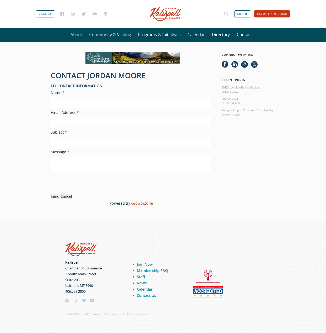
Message (58, 151)
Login (242, 13)
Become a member (272, 13)
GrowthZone (142, 203)
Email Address (63, 112)
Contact (244, 34)
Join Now (145, 264)
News (142, 282)
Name (56, 92)
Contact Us (146, 295)
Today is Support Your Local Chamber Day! (248, 110)
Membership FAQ (152, 270)
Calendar (196, 34)
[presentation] (82, 183)
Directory (221, 34)
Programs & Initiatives (159, 34)
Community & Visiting (110, 34)
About (76, 34)
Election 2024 (230, 99)
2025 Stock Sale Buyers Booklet (241, 87)
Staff (141, 276)
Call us (45, 13)
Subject (57, 132)
